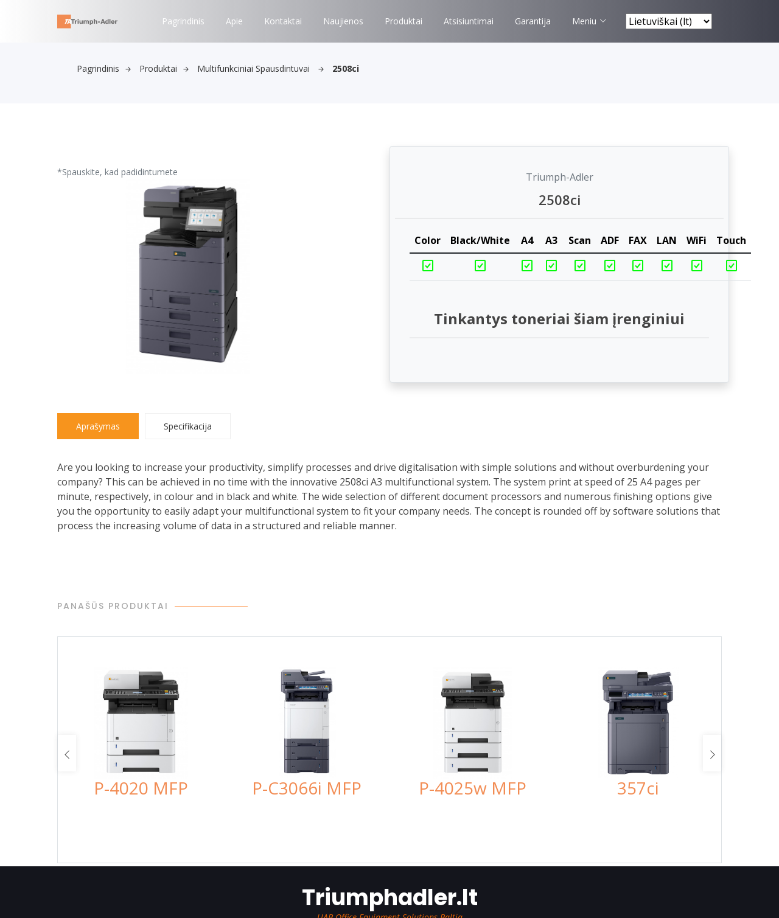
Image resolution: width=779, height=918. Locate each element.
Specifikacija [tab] (188, 426)
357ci (638, 787)
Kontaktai (283, 21)
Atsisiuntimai (469, 21)
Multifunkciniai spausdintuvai (260, 68)
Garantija (533, 21)
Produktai (403, 21)
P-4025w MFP (472, 787)
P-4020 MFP (141, 787)
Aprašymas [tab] (98, 426)
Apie (234, 21)
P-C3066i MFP (307, 787)
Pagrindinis (183, 21)
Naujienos (343, 21)
